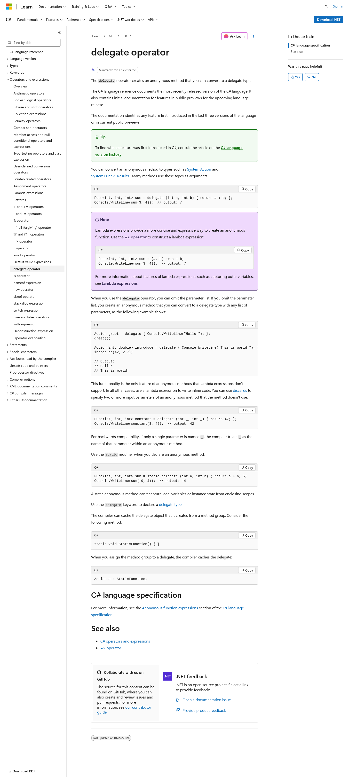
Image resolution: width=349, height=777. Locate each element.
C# (125, 36)
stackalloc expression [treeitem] (29, 303)
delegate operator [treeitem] (27, 269)
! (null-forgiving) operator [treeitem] (32, 227)
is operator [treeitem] (22, 275)
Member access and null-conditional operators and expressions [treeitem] (33, 140)
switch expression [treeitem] (27, 310)
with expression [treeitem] (25, 324)
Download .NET (329, 19)
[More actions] (253, 36)
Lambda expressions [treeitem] (28, 192)
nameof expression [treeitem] (27, 282)
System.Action (199, 169)
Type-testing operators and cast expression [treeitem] (37, 156)
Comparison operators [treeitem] (30, 127)
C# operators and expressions (125, 641)
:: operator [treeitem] (21, 248)
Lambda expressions (120, 283)
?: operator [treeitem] (22, 220)
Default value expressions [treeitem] (32, 261)
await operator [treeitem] (24, 255)
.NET (111, 36)
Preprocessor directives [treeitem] (27, 372)
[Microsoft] (9, 6)
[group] (174, 352)
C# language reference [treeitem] (26, 51)
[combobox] (33, 43)
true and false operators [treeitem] (31, 317)
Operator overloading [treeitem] (30, 338)
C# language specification (310, 45)
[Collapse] (59, 32)
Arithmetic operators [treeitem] (29, 93)
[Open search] (326, 6)
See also (297, 51)
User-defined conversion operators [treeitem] (32, 169)
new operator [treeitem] (23, 289)
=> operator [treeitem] (23, 241)
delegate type (170, 504)
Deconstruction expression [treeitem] (33, 331)
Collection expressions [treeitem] (30, 113)
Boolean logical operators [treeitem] (32, 100)
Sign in (338, 6)
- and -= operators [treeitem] (28, 213)
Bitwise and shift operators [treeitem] (33, 107)
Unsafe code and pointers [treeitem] (29, 365)
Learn (96, 36)
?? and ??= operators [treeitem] (29, 234)
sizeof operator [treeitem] (25, 296)
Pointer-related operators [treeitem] (32, 179)
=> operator (136, 236)
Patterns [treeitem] (20, 199)
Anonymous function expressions (170, 607)
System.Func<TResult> (110, 175)
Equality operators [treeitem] (27, 120)
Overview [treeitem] (20, 86)
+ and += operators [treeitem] (29, 206)
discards (240, 390)
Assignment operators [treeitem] (30, 186)
